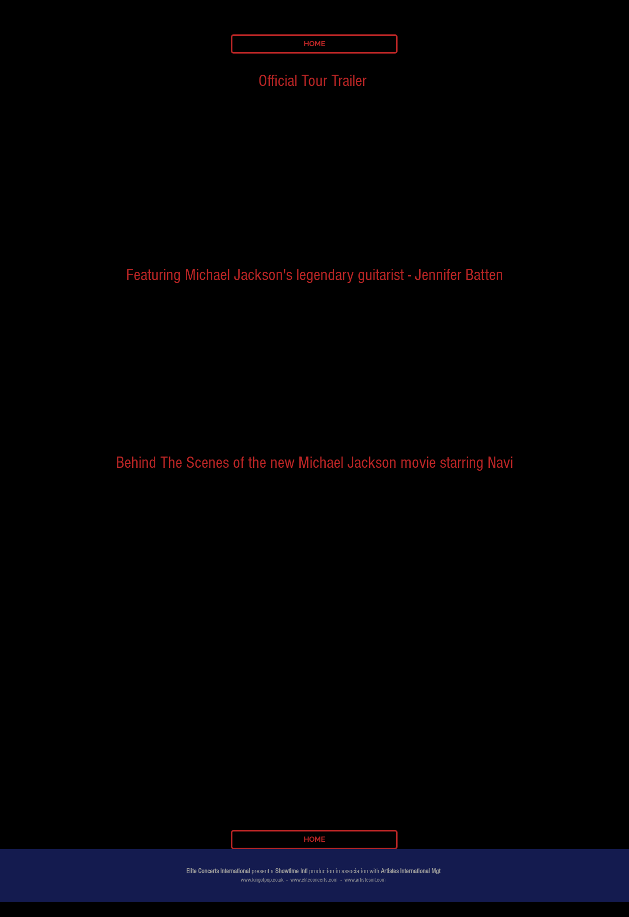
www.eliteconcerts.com (314, 880)
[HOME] (314, 44)
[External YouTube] (315, 165)
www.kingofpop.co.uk (262, 880)
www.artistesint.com (365, 880)
